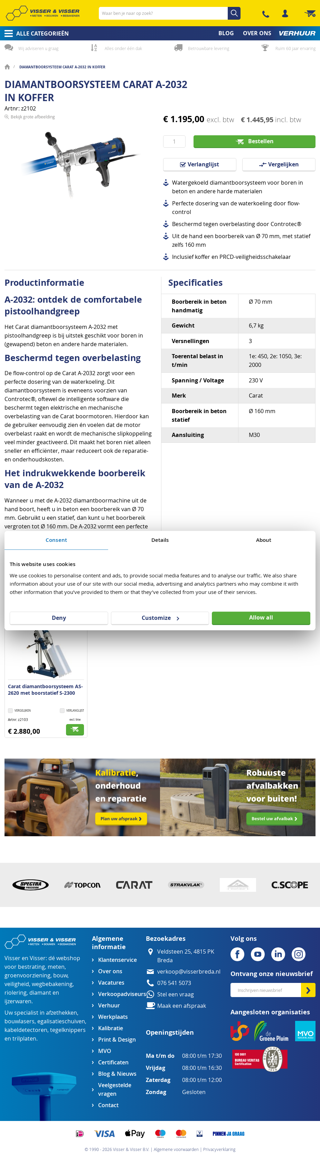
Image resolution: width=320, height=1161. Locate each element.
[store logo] (42, 13)
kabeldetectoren (25, 1030)
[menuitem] (34, 33)
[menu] (160, 33)
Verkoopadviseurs (122, 994)
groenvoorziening (27, 975)
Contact (108, 1105)
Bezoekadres (166, 938)
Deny (59, 618)
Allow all (261, 617)
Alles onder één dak (123, 48)
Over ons (110, 971)
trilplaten (24, 1038)
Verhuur (109, 1005)
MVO (104, 1051)
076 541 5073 (174, 983)
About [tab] (264, 540)
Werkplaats (113, 1017)
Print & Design (117, 1039)
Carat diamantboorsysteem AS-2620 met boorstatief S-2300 (45, 689)
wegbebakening (52, 984)
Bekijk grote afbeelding (33, 213)
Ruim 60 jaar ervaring (295, 48)
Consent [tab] (56, 540)
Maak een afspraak (181, 1005)
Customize (160, 618)
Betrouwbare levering (208, 48)
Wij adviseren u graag (38, 48)
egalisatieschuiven (61, 1021)
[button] (72, 711)
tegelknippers (68, 1030)
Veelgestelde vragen (114, 1089)
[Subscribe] (308, 990)
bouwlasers (19, 1021)
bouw (60, 975)
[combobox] (170, 13)
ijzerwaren (17, 1001)
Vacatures (111, 982)
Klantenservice (117, 960)
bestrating (31, 966)
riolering (15, 992)
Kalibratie (110, 1028)
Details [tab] (160, 540)
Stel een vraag (175, 994)
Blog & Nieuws (117, 1073)
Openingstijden (170, 1032)
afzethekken (61, 1012)
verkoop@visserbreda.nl (188, 971)
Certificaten (113, 1062)
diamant (40, 992)
